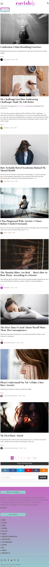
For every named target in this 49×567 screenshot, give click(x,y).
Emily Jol (5, 232)
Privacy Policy (15, 564)
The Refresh (21, 106)
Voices (4, 520)
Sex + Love (4, 531)
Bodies (4, 526)
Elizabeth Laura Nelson (8, 395)
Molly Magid (6, 127)
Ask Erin (4, 545)
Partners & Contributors (9, 537)
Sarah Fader (6, 448)
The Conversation (7, 542)
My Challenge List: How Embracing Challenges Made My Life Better (19, 100)
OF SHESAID (15, 395)
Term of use (4, 564)
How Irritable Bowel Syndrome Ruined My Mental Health (23, 169)
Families (4, 534)
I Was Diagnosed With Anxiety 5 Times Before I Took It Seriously (21, 222)
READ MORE (3, 508)
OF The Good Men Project (14, 448)
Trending (4, 528)
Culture (4, 523)
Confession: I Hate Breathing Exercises (20, 47)
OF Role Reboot (12, 342)
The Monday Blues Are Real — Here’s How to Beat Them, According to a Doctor (23, 274)
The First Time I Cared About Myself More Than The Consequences (22, 329)
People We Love (6, 539)
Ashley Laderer (7, 59)
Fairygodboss (6, 287)
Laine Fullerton (7, 181)
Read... (2, 56)
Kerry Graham (7, 342)
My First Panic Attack (11, 435)
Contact (4, 550)
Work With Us (6, 553)
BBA (3, 548)
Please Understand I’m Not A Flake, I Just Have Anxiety (21, 384)
